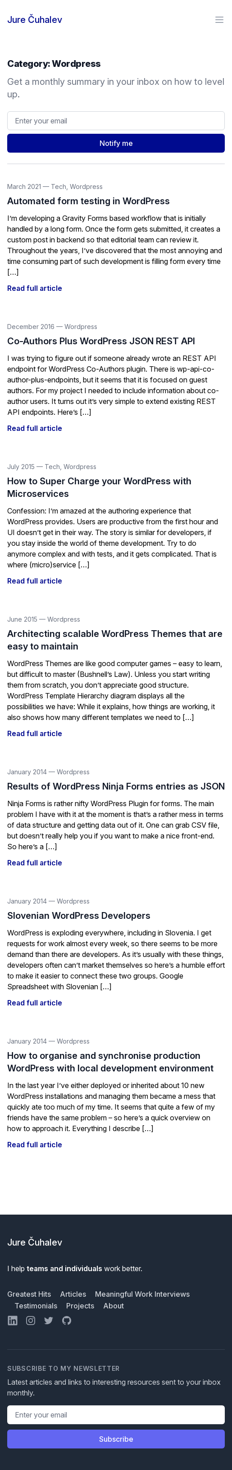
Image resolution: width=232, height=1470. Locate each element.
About (113, 1305)
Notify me (116, 143)
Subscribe (116, 1439)
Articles (74, 1294)
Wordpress (86, 186)
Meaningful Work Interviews (142, 1294)
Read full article (34, 288)
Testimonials (36, 1305)
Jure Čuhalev (34, 19)
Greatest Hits (30, 1294)
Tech (58, 186)
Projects (81, 1305)
